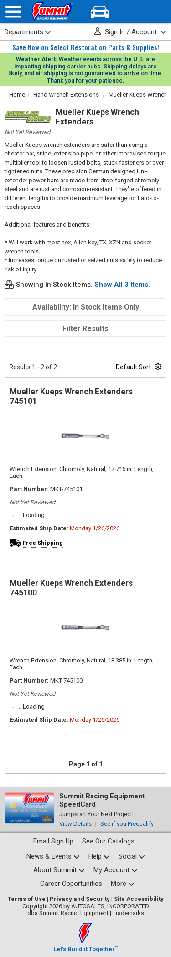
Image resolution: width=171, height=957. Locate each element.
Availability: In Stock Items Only (85, 307)
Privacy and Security (80, 898)
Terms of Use (27, 898)
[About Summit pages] (59, 870)
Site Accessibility (139, 898)
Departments (28, 32)
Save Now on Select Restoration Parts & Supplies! (85, 47)
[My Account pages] (115, 870)
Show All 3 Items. (122, 284)
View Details (75, 823)
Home (17, 94)
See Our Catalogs (108, 841)
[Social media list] (132, 856)
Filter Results (85, 328)
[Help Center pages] (99, 856)
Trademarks (128, 913)
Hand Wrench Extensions (66, 94)
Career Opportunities (71, 883)
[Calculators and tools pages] (123, 884)
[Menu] (13, 12)
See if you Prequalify (127, 823)
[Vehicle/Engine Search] (100, 12)
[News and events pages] (53, 856)
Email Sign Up (53, 841)
